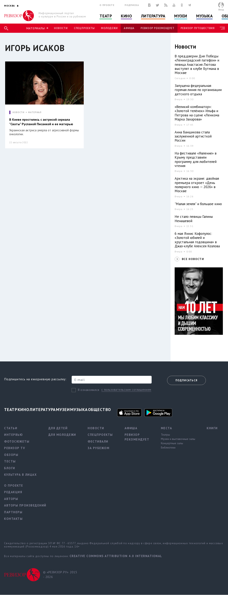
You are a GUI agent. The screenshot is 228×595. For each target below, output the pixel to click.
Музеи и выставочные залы (178, 439)
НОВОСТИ (18, 112)
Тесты (10, 461)
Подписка (132, 5)
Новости (61, 28)
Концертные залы (172, 443)
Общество (99, 409)
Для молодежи (62, 435)
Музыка (204, 16)
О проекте (107, 5)
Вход (221, 9)
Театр (106, 16)
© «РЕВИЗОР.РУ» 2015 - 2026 (60, 574)
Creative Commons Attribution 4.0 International (116, 556)
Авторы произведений (25, 505)
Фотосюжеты (16, 441)
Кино (126, 16)
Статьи (10, 428)
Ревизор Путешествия (198, 28)
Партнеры (13, 512)
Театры (165, 434)
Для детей (58, 428)
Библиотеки (168, 447)
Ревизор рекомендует (157, 28)
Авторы (11, 499)
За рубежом (98, 448)
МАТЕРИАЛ (34, 112)
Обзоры (11, 455)
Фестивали (98, 441)
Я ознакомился (88, 390)
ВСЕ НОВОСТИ (193, 259)
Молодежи (109, 28)
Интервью (13, 435)
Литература (153, 16)
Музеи (180, 16)
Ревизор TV (14, 448)
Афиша (129, 28)
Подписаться (186, 380)
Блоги (9, 468)
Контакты (13, 519)
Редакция (13, 492)
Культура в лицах (20, 475)
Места (166, 428)
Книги (212, 428)
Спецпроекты (84, 28)
